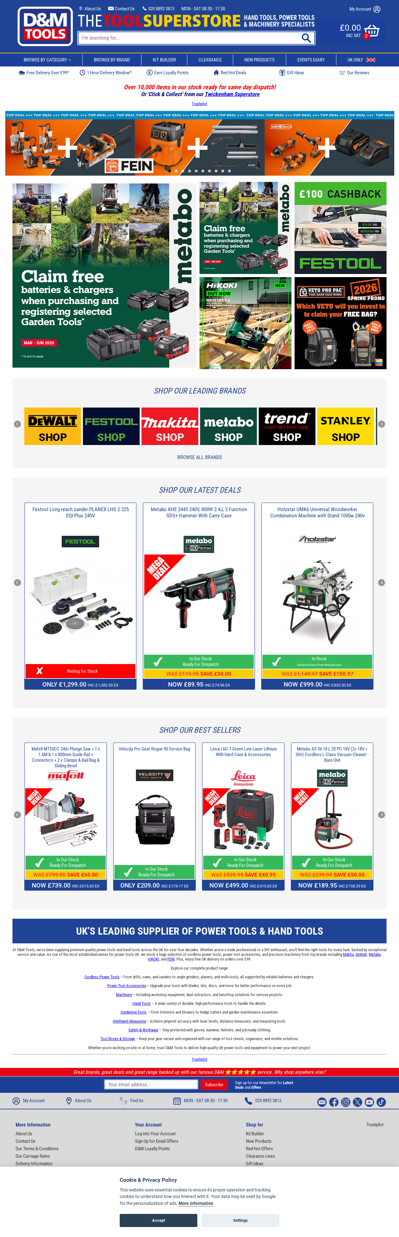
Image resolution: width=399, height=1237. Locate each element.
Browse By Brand (112, 60)
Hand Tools (141, 1003)
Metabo (375, 954)
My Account (364, 9)
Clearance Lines (260, 1156)
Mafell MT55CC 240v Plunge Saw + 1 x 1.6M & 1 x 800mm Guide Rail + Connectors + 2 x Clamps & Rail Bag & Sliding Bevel (65, 757)
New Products (259, 60)
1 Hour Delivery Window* (105, 73)
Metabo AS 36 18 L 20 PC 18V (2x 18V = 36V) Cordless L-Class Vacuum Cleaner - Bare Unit (332, 754)
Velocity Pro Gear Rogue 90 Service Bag (154, 749)
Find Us (131, 1101)
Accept (158, 1221)
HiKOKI (153, 959)
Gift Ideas (291, 73)
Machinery (124, 994)
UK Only (361, 60)
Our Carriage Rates (33, 1156)
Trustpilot (199, 103)
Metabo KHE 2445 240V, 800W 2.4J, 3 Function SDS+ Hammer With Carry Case (199, 512)
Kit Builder (164, 60)
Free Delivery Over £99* (43, 72)
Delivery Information (34, 1163)
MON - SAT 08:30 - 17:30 (203, 9)
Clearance (210, 60)
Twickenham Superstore (231, 94)
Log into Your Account (155, 1134)
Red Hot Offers (259, 1148)
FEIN (171, 959)
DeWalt (361, 954)
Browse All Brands (199, 457)
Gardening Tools (134, 1012)
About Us (89, 9)
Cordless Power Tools (101, 977)
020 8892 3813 (158, 9)
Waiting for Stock (80, 671)
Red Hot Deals (229, 73)
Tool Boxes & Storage (117, 1038)
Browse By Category (48, 60)
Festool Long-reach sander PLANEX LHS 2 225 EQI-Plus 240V (80, 512)
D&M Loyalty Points (152, 1148)
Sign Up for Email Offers (156, 1141)
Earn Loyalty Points (168, 72)
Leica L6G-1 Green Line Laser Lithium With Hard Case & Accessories (243, 751)
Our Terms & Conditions (37, 1148)
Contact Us (121, 9)
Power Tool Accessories (126, 985)
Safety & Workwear (143, 1030)
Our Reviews (354, 72)
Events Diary (311, 60)
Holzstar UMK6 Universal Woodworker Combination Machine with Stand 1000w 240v (317, 512)
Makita (348, 954)
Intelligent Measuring (129, 1021)
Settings (240, 1221)
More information (196, 1204)
